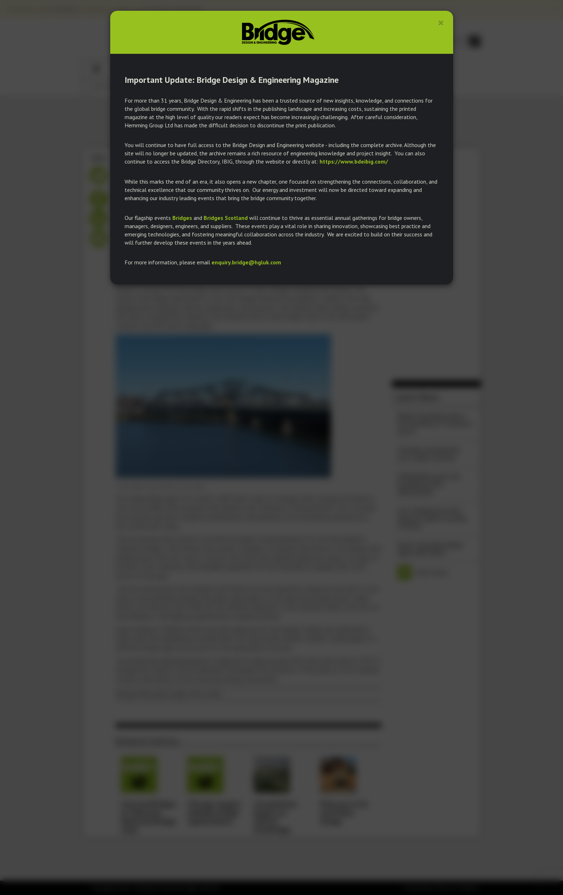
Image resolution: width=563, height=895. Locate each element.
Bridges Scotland (226, 217)
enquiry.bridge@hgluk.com (246, 262)
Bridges (182, 217)
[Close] (441, 23)
